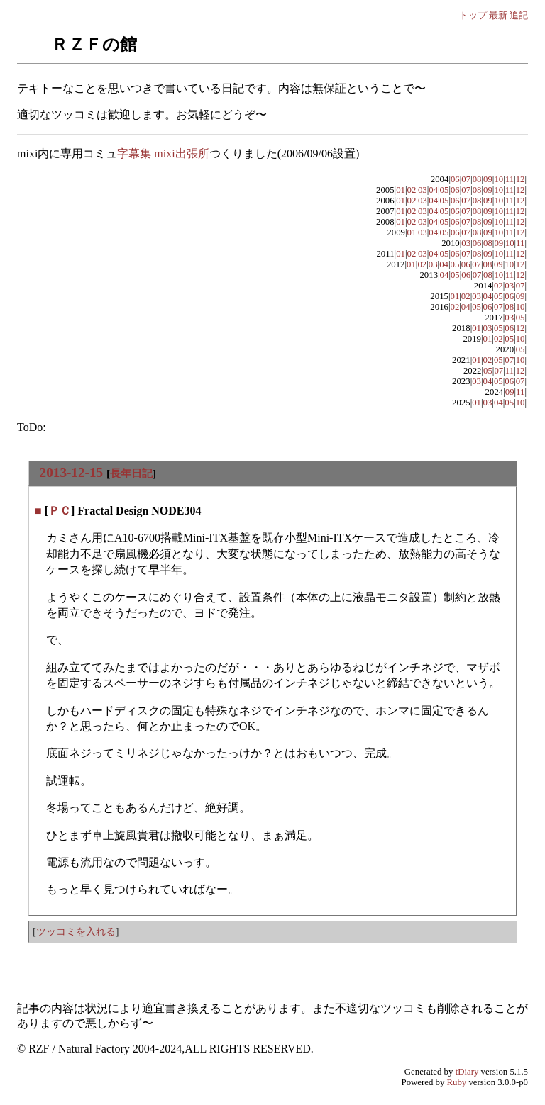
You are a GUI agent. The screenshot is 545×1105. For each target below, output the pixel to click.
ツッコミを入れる (76, 931)
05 (444, 190)
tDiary (467, 1072)
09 (487, 179)
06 (455, 179)
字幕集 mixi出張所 (163, 153)
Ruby (457, 1082)
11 (509, 179)
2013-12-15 (72, 472)
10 (498, 179)
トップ (473, 15)
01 (400, 190)
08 (477, 179)
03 (422, 190)
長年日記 (131, 473)
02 (412, 190)
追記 (519, 15)
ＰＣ (59, 511)
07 (465, 179)
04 (433, 190)
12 (520, 179)
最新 (498, 15)
